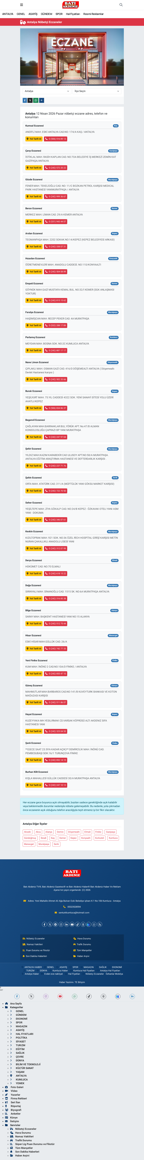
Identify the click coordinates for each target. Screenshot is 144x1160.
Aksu (38, 832)
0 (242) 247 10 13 (55, 785)
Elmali (87, 832)
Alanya (48, 832)
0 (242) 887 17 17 (55, 350)
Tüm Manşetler (82, 950)
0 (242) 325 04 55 (55, 731)
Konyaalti (86, 838)
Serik (56, 844)
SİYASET (18, 1041)
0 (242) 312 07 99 (55, 548)
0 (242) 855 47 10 (55, 673)
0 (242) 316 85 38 (55, 598)
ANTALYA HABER (31, 967)
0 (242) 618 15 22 (55, 573)
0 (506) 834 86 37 (55, 408)
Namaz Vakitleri (33, 944)
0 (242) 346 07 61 (55, 519)
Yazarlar (12, 1094)
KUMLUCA (19, 1079)
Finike (98, 832)
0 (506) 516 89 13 (55, 139)
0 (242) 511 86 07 (55, 702)
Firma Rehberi (16, 1098)
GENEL (21, 14)
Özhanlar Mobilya (114, 974)
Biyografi (13, 1109)
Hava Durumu (82, 938)
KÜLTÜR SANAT (22, 1068)
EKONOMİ (115, 967)
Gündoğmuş (30, 838)
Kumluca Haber (58, 970)
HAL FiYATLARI (21, 1033)
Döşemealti (74, 832)
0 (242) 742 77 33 (55, 648)
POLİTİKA (18, 1037)
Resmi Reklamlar (93, 14)
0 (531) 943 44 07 (55, 221)
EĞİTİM (17, 1049)
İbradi (43, 838)
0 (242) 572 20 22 (55, 167)
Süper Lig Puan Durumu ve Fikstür (32, 1144)
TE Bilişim (80, 982)
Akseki (27, 832)
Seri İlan (12, 1102)
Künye (11, 1117)
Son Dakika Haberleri (35, 956)
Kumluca (113, 838)
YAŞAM (17, 1071)
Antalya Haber (30, 974)
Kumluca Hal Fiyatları (82, 970)
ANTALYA (7, 14)
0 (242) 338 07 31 (55, 246)
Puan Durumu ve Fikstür (36, 950)
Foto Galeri (14, 1087)
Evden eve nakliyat (52, 974)
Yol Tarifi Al (34, 139)
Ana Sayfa (13, 1003)
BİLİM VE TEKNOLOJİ (25, 1064)
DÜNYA (41, 970)
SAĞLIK (101, 967)
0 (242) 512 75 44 (55, 623)
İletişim (12, 1121)
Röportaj (13, 1106)
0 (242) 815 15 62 (55, 300)
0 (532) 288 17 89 (55, 325)
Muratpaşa (44, 844)
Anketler (12, 1113)
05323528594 (74, 907)
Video (11, 1090)
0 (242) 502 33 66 (55, 379)
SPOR (59, 14)
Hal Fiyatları (73, 14)
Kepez (73, 838)
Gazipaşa (110, 832)
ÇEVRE (17, 1056)
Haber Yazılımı (66, 982)
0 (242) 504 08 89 (55, 271)
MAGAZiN (87, 967)
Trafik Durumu (82, 944)
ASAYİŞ (33, 14)
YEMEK (17, 1083)
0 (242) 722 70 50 (55, 490)
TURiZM (28, 970)
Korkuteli (99, 838)
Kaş (53, 838)
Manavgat (29, 844)
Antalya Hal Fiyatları (108, 970)
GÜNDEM (46, 14)
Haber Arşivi (81, 956)
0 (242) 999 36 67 (55, 196)
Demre (60, 832)
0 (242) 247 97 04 (55, 437)
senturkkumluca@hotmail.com (74, 912)
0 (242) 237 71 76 (55, 465)
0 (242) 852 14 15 (55, 760)
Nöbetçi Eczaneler (34, 938)
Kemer (62, 838)
